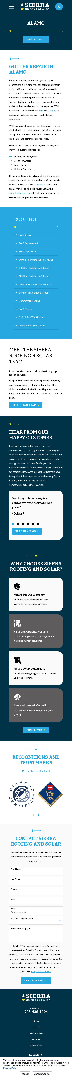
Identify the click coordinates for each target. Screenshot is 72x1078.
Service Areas (36, 1033)
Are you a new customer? (22, 918)
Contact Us (36, 1045)
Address (15, 908)
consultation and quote (21, 193)
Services (36, 1039)
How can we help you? (21, 928)
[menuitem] (36, 235)
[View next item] (38, 815)
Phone (14, 889)
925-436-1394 (36, 1012)
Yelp (41, 110)
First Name (16, 869)
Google (51, 110)
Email (13, 899)
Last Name (15, 879)
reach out (39, 184)
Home (36, 1027)
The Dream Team (26, 405)
